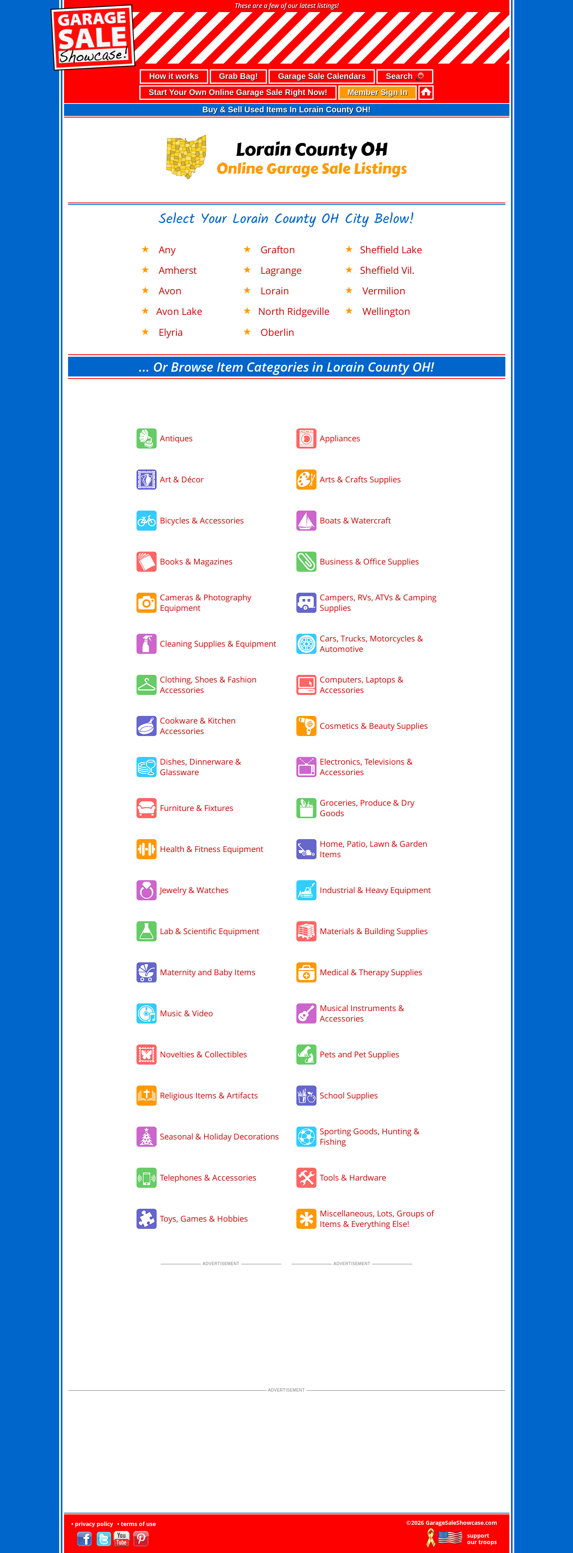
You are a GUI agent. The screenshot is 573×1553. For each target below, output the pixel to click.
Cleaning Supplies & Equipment (218, 643)
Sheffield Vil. (387, 270)
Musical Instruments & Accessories (362, 1013)
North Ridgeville (293, 311)
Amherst (176, 270)
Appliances (340, 438)
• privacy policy (92, 1524)
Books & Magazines (196, 561)
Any (166, 249)
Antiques (176, 438)
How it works (174, 76)
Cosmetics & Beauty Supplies (374, 725)
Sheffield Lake (391, 249)
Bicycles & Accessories (202, 520)
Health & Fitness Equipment (211, 849)
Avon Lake (179, 311)
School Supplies (349, 1095)
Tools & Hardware (353, 1177)
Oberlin (276, 332)
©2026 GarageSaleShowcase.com (451, 1522)
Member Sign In (378, 92)
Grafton (276, 249)
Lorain (273, 290)
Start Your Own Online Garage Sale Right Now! (238, 92)
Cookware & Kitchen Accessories (198, 725)
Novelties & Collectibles (203, 1054)
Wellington (385, 311)
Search (405, 76)
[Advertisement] (286, 401)
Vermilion (382, 290)
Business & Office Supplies (369, 561)
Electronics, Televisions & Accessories (366, 767)
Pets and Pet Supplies (359, 1054)
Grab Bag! (238, 76)
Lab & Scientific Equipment (209, 931)
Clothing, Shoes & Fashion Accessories (208, 684)
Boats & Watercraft (355, 520)
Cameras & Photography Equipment (205, 602)
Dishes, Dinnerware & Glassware (200, 767)
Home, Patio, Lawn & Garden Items (373, 849)
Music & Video (186, 1013)
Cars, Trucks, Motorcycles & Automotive (371, 643)
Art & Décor (182, 479)
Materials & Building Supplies (374, 931)
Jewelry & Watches (194, 890)
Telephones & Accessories (208, 1177)
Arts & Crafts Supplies (360, 479)
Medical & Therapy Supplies (371, 972)
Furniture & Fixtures (197, 807)
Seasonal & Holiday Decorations (219, 1136)
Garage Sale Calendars (322, 76)
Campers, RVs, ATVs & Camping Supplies (378, 602)
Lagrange (280, 270)
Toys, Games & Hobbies (204, 1218)
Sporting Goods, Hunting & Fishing (370, 1136)
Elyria (169, 332)
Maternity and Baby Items (208, 972)
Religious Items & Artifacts (209, 1095)
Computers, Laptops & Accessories (361, 684)
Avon (169, 290)
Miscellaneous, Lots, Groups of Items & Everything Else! (377, 1218)
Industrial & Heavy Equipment (375, 890)
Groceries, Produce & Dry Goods (367, 808)
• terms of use (136, 1524)
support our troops (482, 1539)
